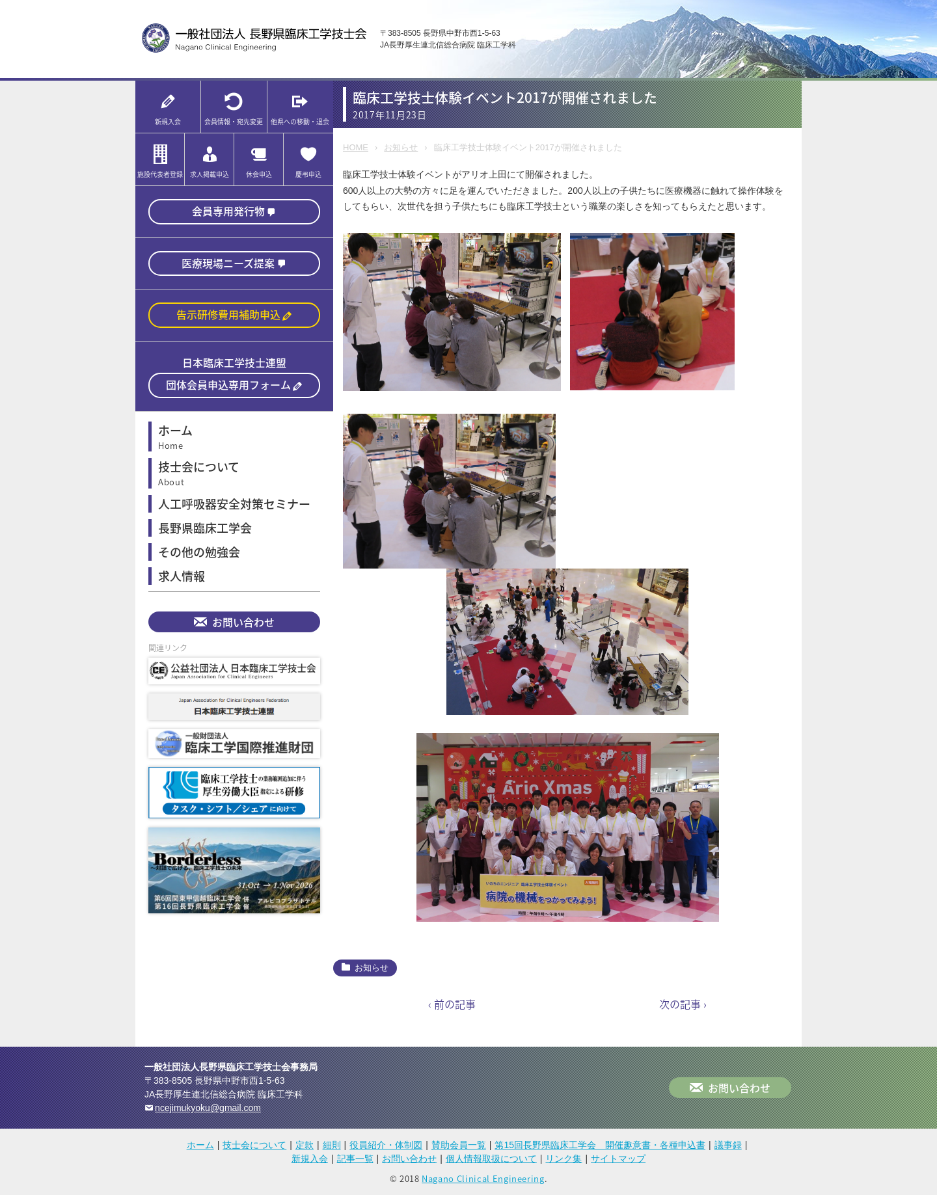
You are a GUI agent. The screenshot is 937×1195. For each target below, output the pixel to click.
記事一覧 (355, 1158)
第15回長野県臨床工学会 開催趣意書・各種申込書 (600, 1145)
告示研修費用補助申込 (228, 314)
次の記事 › (683, 1004)
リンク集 (563, 1158)
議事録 (728, 1145)
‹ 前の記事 (452, 1004)
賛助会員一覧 (458, 1145)
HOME (355, 147)
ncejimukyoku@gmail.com (208, 1108)
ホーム (200, 1145)
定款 (304, 1145)
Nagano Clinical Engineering (483, 1178)
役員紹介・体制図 (385, 1145)
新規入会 (310, 1158)
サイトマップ (618, 1158)
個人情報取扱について (491, 1158)
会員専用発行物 (228, 211)
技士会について (254, 1145)
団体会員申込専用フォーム (228, 384)
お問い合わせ (243, 622)
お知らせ (401, 147)
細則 (332, 1145)
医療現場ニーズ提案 (228, 263)
